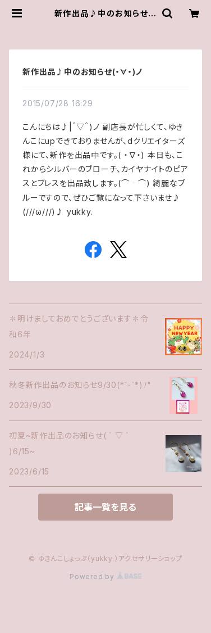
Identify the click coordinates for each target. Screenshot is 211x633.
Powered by (105, 576)
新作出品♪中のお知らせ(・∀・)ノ (82, 71)
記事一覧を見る (105, 507)
